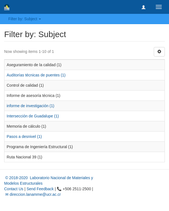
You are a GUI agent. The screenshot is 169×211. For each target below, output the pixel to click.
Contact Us (13, 189)
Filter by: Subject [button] (24, 19)
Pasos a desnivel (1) (24, 136)
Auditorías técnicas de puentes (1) (36, 75)
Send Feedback (40, 189)
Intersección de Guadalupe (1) (33, 116)
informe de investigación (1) (30, 106)
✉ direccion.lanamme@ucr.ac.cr (32, 194)
